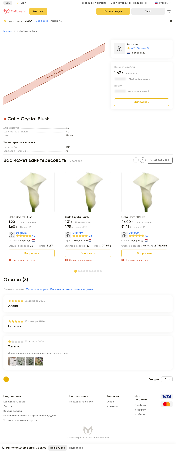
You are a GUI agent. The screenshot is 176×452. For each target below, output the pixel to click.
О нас (110, 402)
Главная (8, 31)
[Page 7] (92, 271)
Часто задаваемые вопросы (20, 420)
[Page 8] (95, 271)
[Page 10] (101, 271)
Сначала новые (13, 289)
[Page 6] (90, 271)
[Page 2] (79, 271)
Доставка (9, 406)
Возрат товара (12, 411)
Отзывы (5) (143, 48)
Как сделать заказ (14, 402)
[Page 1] (75, 271)
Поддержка (140, 3)
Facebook (140, 405)
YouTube (140, 414)
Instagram (140, 410)
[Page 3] (81, 271)
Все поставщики (121, 3)
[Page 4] (84, 271)
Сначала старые (37, 289)
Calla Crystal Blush (20, 217)
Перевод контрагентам (94, 3)
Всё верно (42, 21)
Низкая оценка (83, 289)
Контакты (112, 406)
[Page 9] (98, 271)
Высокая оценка (61, 289)
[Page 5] (87, 271)
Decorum (132, 44)
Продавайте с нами (81, 402)
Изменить (56, 21)
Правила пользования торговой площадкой (29, 416)
